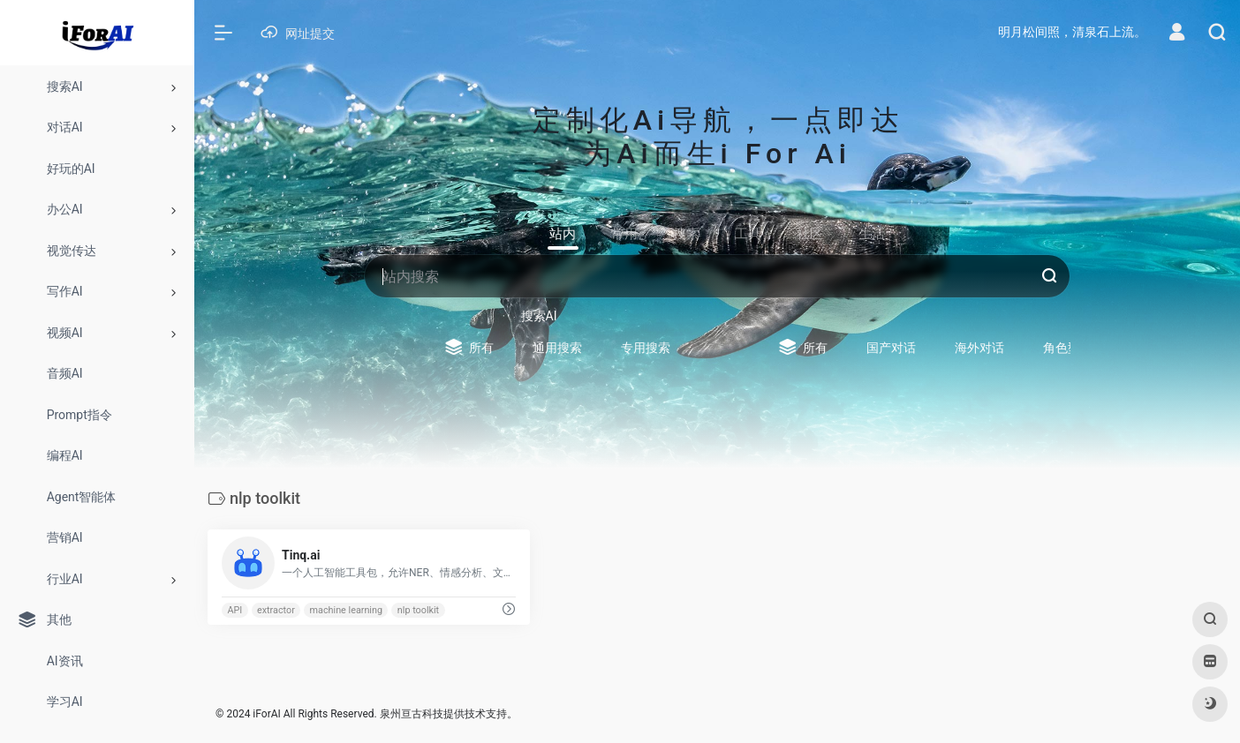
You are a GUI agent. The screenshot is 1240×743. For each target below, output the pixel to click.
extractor (276, 610)
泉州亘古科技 (411, 714)
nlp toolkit (418, 610)
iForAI (266, 714)
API (234, 610)
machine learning (346, 610)
